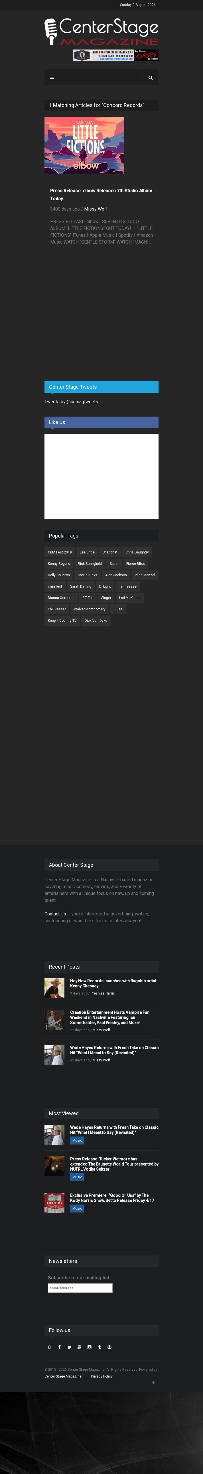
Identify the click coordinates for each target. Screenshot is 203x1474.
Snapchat (110, 552)
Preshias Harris (103, 993)
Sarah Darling (80, 586)
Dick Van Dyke (96, 621)
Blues (118, 609)
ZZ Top (87, 598)
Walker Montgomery (89, 609)
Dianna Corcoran (61, 598)
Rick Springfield (90, 564)
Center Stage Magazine (63, 1376)
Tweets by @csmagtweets (71, 401)
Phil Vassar (57, 609)
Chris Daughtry (137, 552)
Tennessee (128, 586)
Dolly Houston (59, 575)
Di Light (105, 586)
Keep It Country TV (62, 621)
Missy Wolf (95, 209)
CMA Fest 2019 (60, 552)
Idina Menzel (145, 575)
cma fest (55, 586)
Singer (106, 598)
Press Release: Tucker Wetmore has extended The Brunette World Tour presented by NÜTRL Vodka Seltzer (114, 1164)
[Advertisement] (87, 332)
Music (77, 1140)
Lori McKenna (130, 598)
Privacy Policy (102, 1376)
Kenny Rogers (59, 564)
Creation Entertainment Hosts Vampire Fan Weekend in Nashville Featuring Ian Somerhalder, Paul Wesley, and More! (109, 1017)
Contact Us (55, 914)
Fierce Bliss (135, 564)
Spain (114, 564)
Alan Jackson (116, 575)
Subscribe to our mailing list (78, 1277)
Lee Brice (87, 552)
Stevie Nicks (87, 575)
